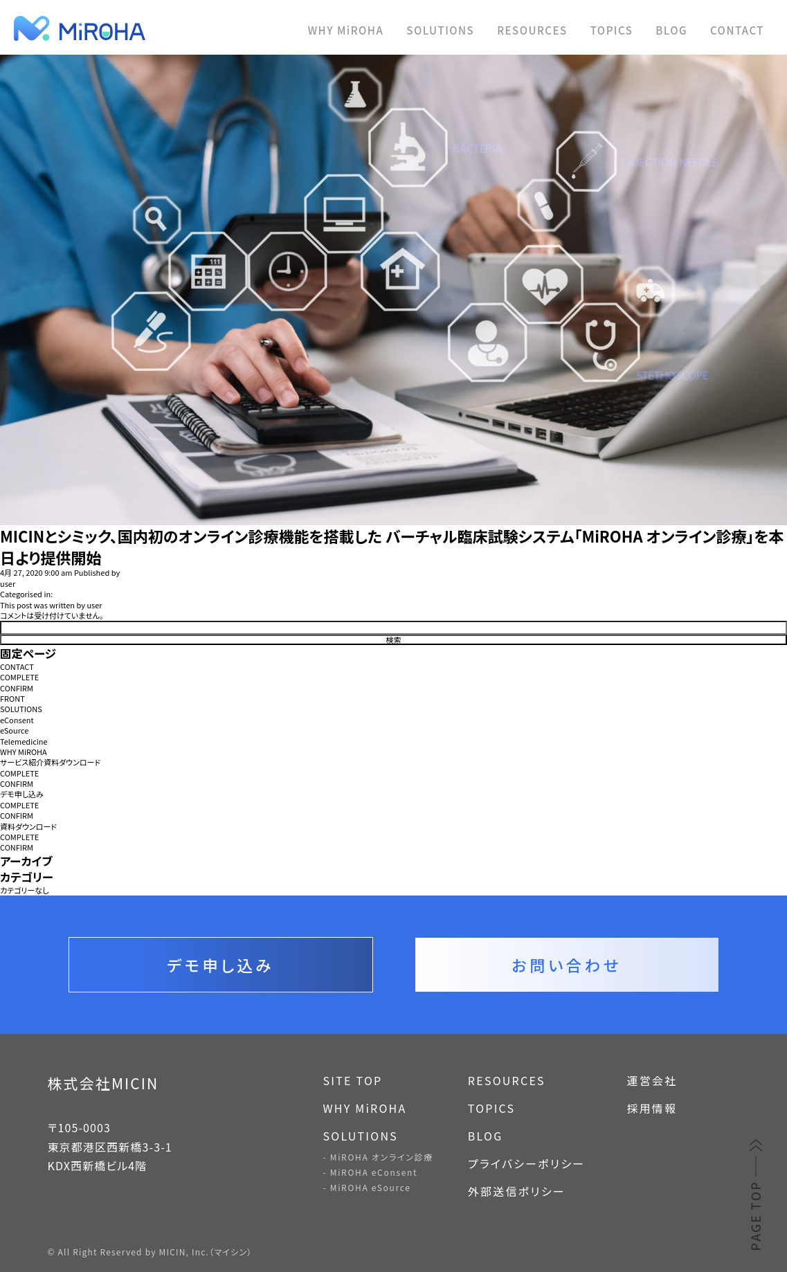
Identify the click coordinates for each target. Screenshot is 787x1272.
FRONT (12, 698)
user (7, 584)
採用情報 (651, 1108)
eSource (14, 730)
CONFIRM (16, 688)
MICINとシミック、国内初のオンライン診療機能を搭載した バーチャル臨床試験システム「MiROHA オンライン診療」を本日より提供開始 (392, 546)
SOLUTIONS (440, 30)
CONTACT (737, 30)
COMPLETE (19, 677)
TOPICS (611, 30)
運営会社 (651, 1080)
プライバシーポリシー (527, 1163)
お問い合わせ (566, 965)
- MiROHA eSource (367, 1187)
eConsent (17, 720)
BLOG (671, 30)
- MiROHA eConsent (370, 1172)
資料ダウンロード (28, 826)
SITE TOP (353, 1080)
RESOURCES (532, 30)
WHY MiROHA (346, 30)
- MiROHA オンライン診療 (378, 1157)
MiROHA (145, 28)
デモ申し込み (22, 794)
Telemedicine (24, 741)
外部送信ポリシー (517, 1191)
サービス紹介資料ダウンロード (50, 762)
